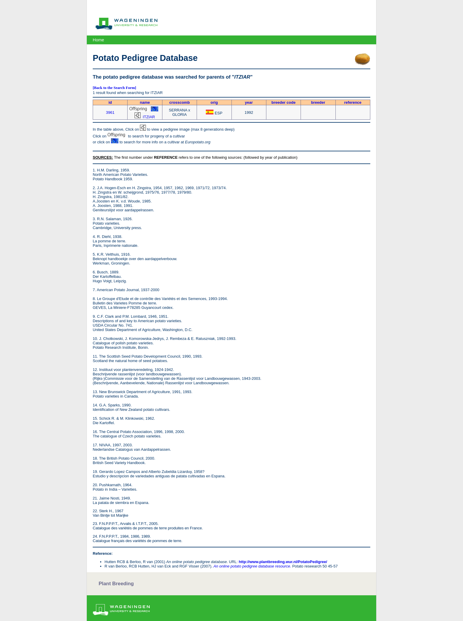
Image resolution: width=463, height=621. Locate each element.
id (110, 102)
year (249, 102)
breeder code (283, 102)
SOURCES (102, 157)
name (145, 102)
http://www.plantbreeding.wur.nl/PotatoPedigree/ (283, 562)
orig (214, 102)
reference (353, 102)
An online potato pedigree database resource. (252, 566)
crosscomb (179, 102)
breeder (318, 102)
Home (98, 40)
